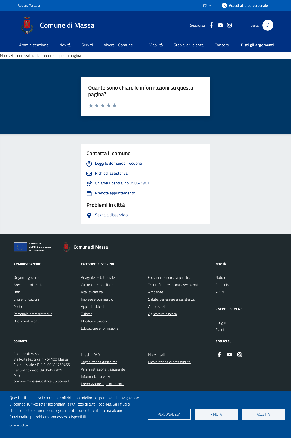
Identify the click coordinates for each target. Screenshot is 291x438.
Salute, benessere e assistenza (171, 299)
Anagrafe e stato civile (98, 277)
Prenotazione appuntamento (102, 383)
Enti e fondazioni (26, 299)
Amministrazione (33, 45)
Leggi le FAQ (90, 354)
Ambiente (155, 292)
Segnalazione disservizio (99, 362)
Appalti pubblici (92, 306)
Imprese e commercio (97, 299)
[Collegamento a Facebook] (209, 25)
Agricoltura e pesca (162, 313)
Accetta (263, 414)
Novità (65, 45)
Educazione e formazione (99, 328)
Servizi (87, 45)
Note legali (156, 354)
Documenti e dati (26, 321)
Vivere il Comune (118, 45)
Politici (18, 306)
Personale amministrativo (33, 313)
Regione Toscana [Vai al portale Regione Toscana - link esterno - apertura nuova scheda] (29, 5)
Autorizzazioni (158, 306)
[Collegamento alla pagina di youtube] (218, 25)
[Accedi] (244, 5)
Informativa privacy (95, 376)
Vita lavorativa (92, 292)
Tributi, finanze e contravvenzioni (173, 284)
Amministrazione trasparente (103, 369)
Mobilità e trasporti (95, 321)
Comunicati (224, 284)
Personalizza (169, 414)
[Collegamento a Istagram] (227, 25)
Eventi (220, 329)
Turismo (86, 313)
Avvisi (220, 292)
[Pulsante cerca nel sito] (267, 25)
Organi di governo (27, 277)
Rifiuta (216, 414)
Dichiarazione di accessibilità (169, 362)
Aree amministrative (29, 284)
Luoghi (221, 322)
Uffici (17, 292)
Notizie (221, 277)
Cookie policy (18, 425)
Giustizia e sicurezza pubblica (169, 277)
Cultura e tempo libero (97, 284)
